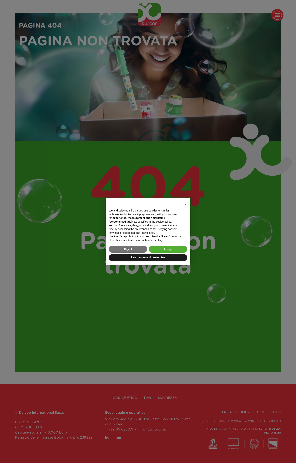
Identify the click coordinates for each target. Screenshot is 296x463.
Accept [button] (168, 249)
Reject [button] (128, 249)
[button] (185, 204)
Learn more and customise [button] (148, 257)
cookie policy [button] (163, 221)
